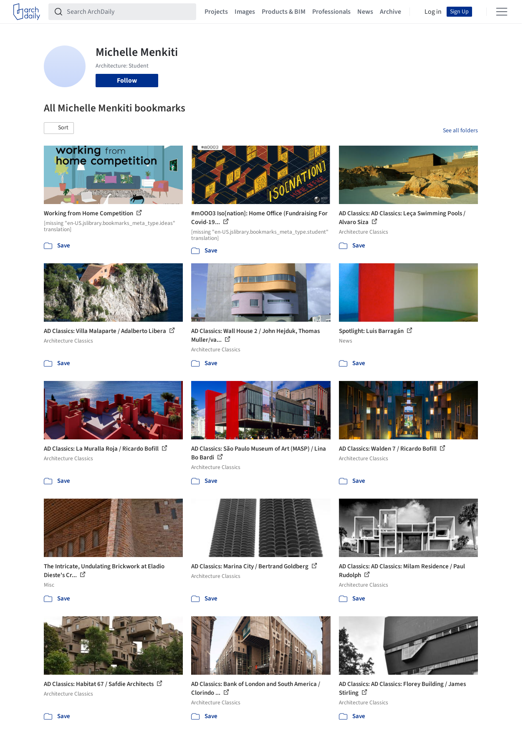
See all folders (460, 131)
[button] (59, 128)
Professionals (331, 11)
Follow (127, 80)
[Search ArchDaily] (129, 12)
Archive (390, 11)
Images (245, 11)
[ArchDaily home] (26, 11)
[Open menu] (501, 11)
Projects (216, 11)
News (365, 11)
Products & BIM (284, 11)
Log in (433, 11)
